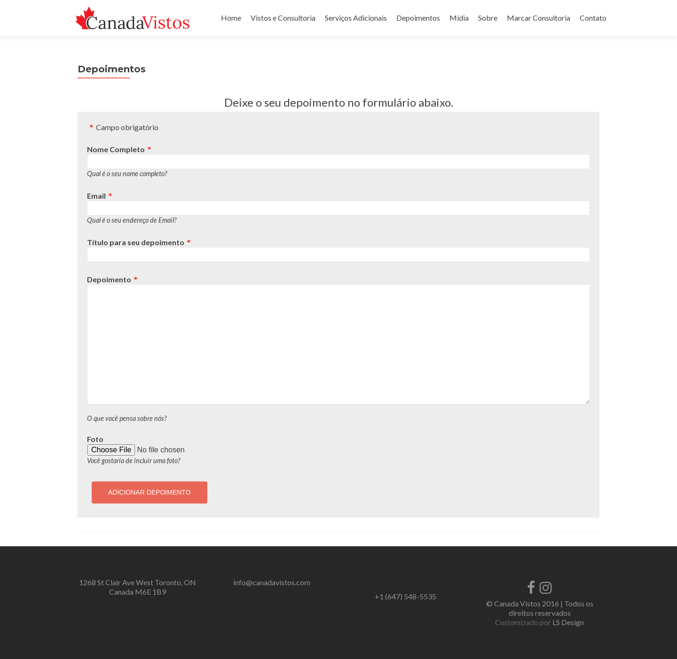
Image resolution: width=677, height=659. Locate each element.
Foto (95, 438)
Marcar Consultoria (538, 17)
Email (96, 195)
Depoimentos (418, 17)
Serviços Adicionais (356, 17)
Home (231, 17)
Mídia (459, 17)
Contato (593, 17)
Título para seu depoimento (135, 242)
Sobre (487, 17)
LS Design (568, 622)
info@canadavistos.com (271, 582)
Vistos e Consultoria (283, 17)
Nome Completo (116, 149)
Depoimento (109, 279)
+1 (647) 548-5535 (405, 596)
